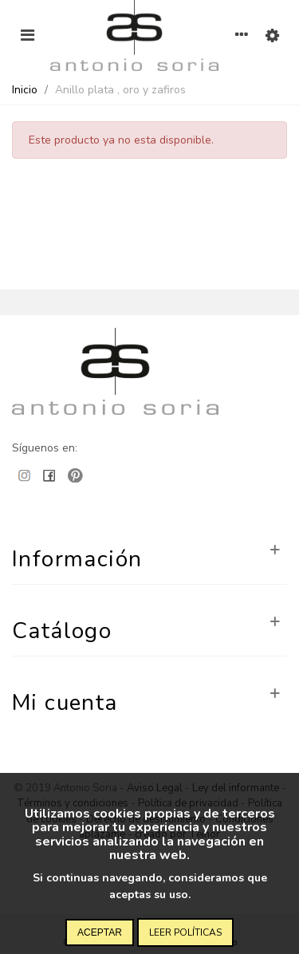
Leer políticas (185, 932)
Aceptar (99, 932)
